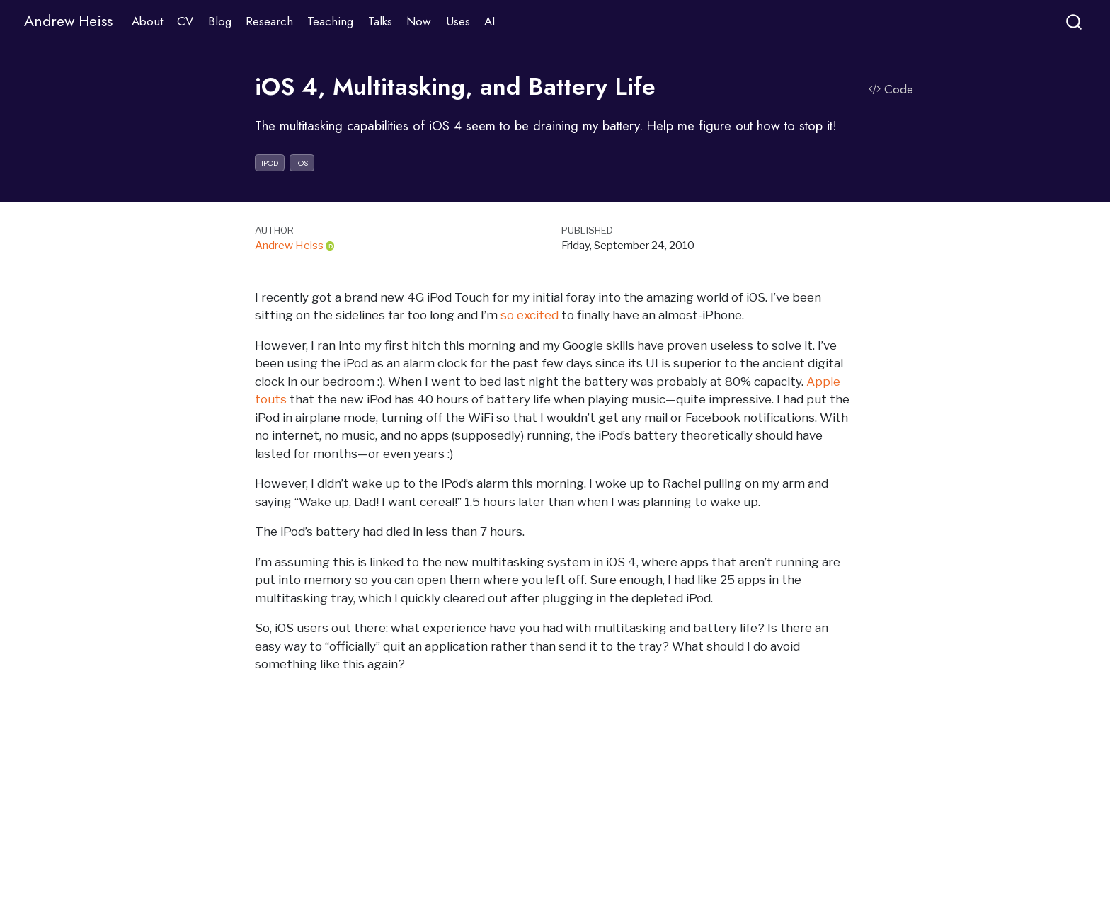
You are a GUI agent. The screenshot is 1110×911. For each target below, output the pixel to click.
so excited (529, 315)
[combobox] (1074, 21)
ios (302, 162)
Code (891, 89)
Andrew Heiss (289, 245)
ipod (269, 162)
